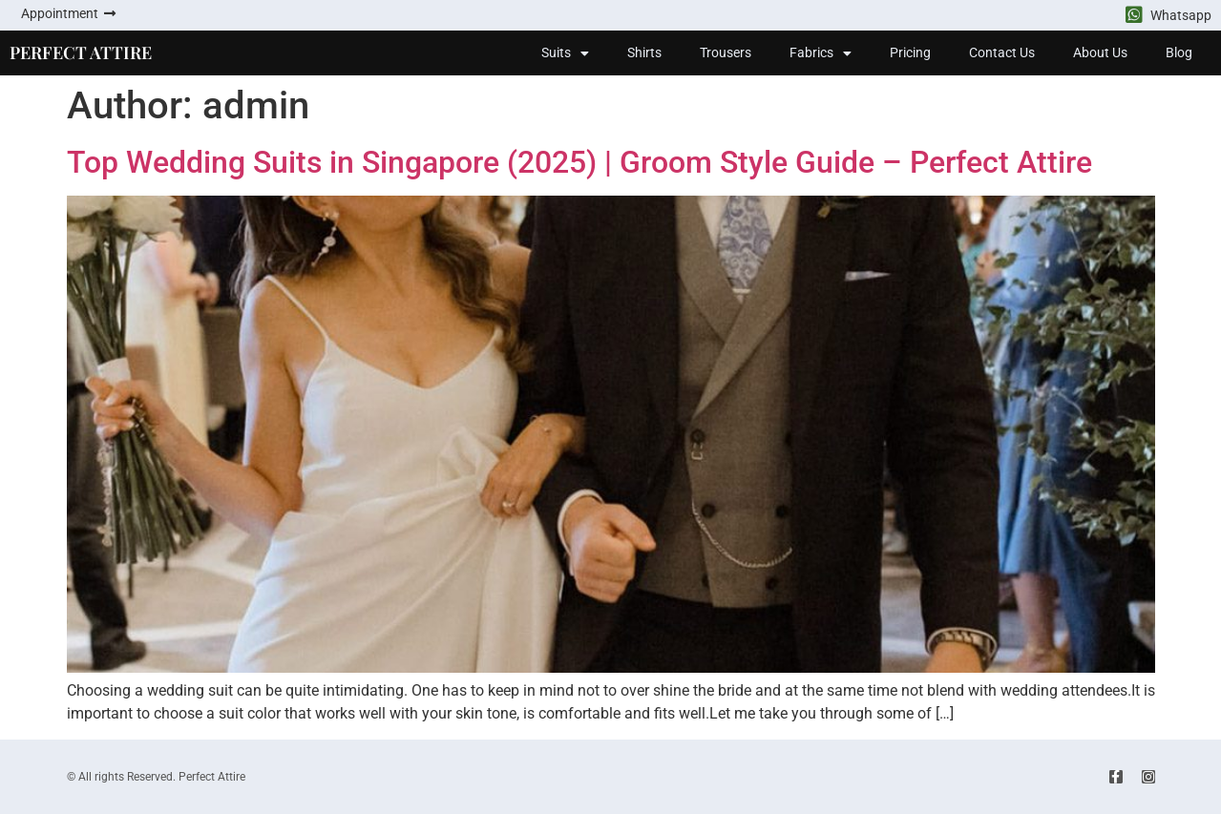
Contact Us (1002, 52)
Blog (1179, 52)
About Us (1100, 52)
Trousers (725, 52)
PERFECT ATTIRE (81, 52)
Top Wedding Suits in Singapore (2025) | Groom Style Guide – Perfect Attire (579, 162)
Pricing (910, 52)
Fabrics (820, 53)
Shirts (644, 52)
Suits (565, 53)
